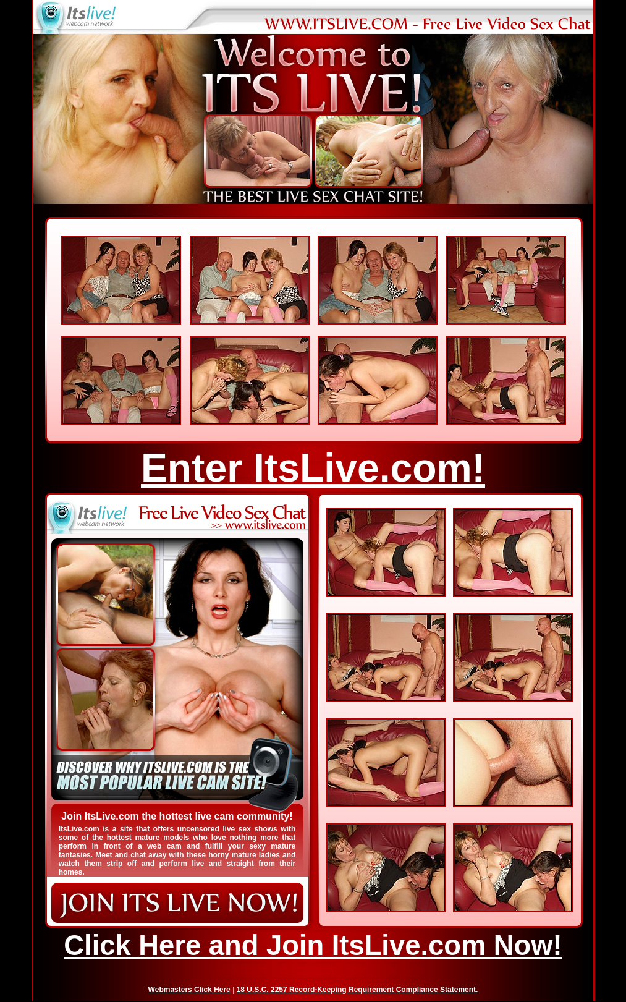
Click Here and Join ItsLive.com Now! (313, 945)
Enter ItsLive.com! (313, 468)
